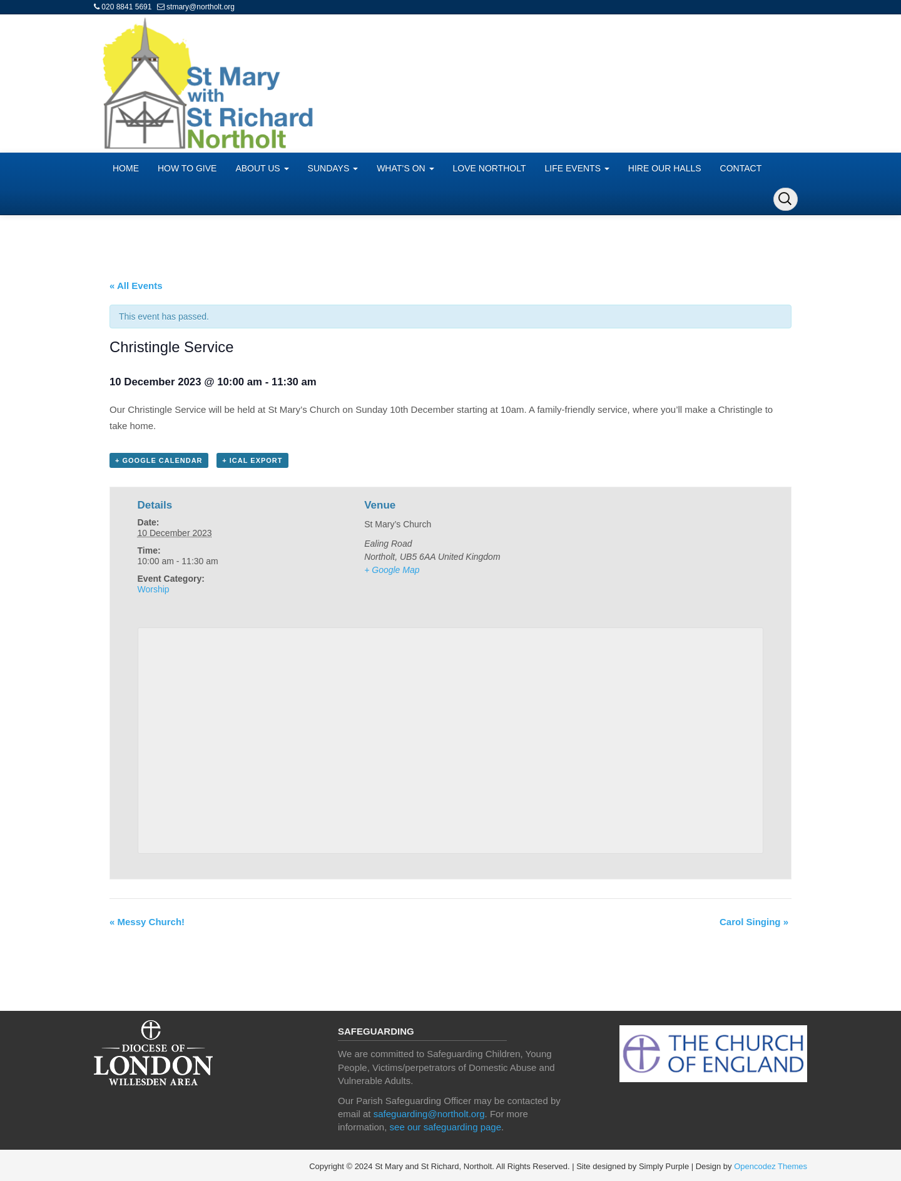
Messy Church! (147, 921)
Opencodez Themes (770, 1166)
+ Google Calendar (159, 460)
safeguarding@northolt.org (429, 1113)
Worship (154, 589)
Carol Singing (754, 921)
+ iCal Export (252, 460)
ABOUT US (261, 168)
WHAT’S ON (405, 168)
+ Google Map (391, 570)
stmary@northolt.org (200, 7)
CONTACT (741, 168)
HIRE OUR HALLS (664, 168)
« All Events (135, 285)
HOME (126, 168)
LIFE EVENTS (577, 168)
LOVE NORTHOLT (489, 168)
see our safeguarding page (445, 1127)
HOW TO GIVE (187, 168)
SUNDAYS (333, 168)
